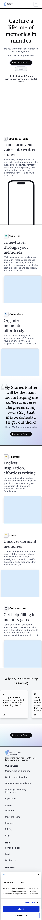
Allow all (21, 909)
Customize (21, 915)
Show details (30, 902)
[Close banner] (38, 874)
